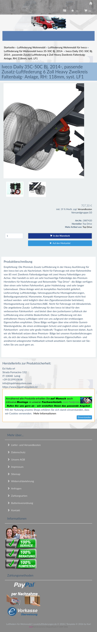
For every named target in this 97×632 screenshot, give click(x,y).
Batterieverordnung (20, 502)
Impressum (15, 466)
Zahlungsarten (17, 495)
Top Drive (87, 227)
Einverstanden (84, 417)
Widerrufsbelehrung (20, 481)
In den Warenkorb (60, 235)
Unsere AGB (16, 459)
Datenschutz (16, 452)
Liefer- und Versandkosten (24, 444)
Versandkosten (85, 209)
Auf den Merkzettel (60, 243)
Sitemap (13, 473)
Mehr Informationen (44, 413)
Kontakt (13, 510)
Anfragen (14, 488)
